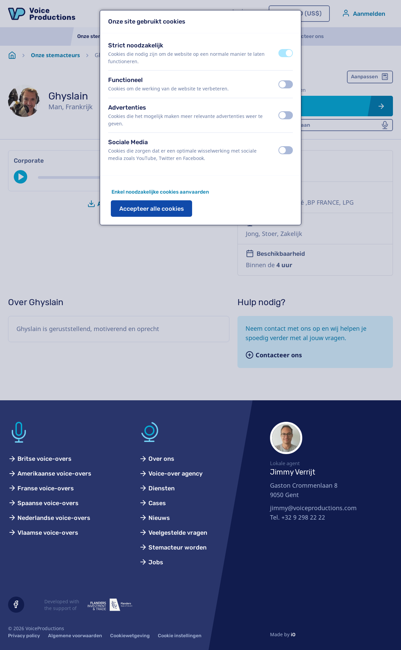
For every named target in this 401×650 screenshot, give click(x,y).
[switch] (285, 53)
